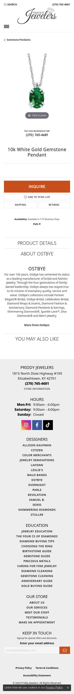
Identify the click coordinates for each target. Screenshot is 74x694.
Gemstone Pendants (19, 39)
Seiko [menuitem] (37, 505)
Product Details (37, 243)
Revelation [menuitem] (37, 495)
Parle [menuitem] (37, 490)
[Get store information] (37, 389)
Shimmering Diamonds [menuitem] (37, 510)
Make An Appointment (37, 622)
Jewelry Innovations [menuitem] (37, 460)
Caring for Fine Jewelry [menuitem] (37, 566)
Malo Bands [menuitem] (37, 475)
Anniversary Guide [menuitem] (36, 581)
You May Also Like (37, 339)
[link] (61, 4)
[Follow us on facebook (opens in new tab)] (37, 425)
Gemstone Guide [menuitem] (37, 556)
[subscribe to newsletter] (64, 650)
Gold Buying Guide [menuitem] (36, 586)
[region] (37, 87)
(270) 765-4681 (37, 135)
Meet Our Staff (37, 612)
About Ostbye (37, 254)
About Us (36, 602)
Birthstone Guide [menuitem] (37, 551)
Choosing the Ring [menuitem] (36, 546)
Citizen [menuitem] (37, 450)
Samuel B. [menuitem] (37, 500)
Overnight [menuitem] (37, 485)
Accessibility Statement (37, 675)
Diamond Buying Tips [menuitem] (37, 541)
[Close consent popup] (68, 687)
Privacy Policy (24, 668)
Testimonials (37, 617)
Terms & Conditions (47, 668)
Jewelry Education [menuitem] (37, 531)
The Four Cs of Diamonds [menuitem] (37, 536)
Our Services (37, 607)
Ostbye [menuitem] (37, 480)
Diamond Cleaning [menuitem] (37, 571)
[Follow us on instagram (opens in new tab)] (26, 425)
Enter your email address (37, 643)
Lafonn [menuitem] (37, 465)
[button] (10, 4)
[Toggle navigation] (6, 26)
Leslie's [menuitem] (37, 470)
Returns (54, 204)
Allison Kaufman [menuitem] (37, 445)
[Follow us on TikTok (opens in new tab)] (48, 425)
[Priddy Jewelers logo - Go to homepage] (37, 16)
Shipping (20, 204)
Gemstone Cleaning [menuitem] (37, 576)
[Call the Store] (37, 383)
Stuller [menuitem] (37, 514)
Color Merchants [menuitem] (37, 455)
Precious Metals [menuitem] (37, 561)
